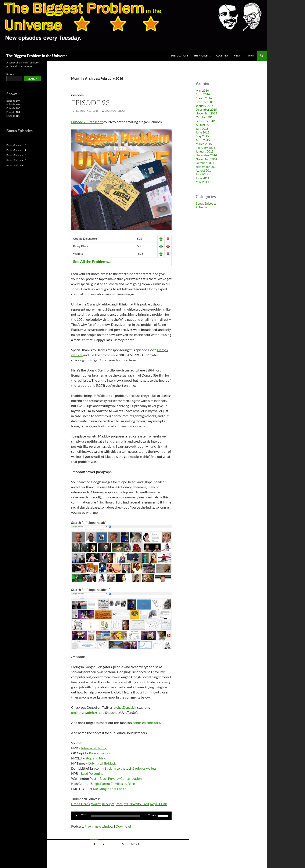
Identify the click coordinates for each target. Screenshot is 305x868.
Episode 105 (13, 108)
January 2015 (205, 151)
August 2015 (204, 125)
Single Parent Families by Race (113, 783)
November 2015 (206, 113)
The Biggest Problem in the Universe (37, 55)
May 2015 (202, 136)
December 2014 (206, 155)
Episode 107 (13, 100)
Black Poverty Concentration (121, 778)
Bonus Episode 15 (16, 160)
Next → (137, 844)
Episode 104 (13, 112)
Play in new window (99, 826)
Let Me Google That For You (108, 789)
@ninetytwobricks (84, 712)
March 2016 (204, 98)
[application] (121, 816)
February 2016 (205, 102)
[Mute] (154, 816)
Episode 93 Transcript (87, 122)
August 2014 (204, 170)
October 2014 (205, 163)
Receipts (108, 804)
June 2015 (202, 132)
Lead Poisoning (92, 773)
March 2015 (204, 144)
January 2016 (205, 105)
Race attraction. (100, 753)
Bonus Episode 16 (16, 155)
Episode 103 (13, 115)
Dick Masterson (115, 110)
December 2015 (206, 109)
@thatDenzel (123, 707)
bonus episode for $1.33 (149, 723)
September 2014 (206, 166)
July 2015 (202, 128)
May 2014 (202, 182)
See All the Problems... (92, 261)
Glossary (222, 55)
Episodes (77, 95)
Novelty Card (139, 804)
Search (10, 74)
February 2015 (205, 147)
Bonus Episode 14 (16, 165)
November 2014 (206, 159)
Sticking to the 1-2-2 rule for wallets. (131, 768)
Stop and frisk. (95, 758)
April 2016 (203, 94)
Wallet (96, 804)
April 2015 (203, 140)
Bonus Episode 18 (16, 145)
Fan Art (238, 55)
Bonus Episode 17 (16, 150)
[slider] (115, 816)
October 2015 (205, 117)
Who (251, 55)
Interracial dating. (94, 748)
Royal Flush (158, 804)
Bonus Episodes (206, 203)
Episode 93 (90, 102)
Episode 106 (13, 104)
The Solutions (179, 55)
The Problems (202, 55)
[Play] (77, 816)
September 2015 (206, 121)
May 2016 (202, 90)
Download (123, 826)
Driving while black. (102, 763)
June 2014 (202, 178)
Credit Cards (80, 804)
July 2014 (202, 174)
